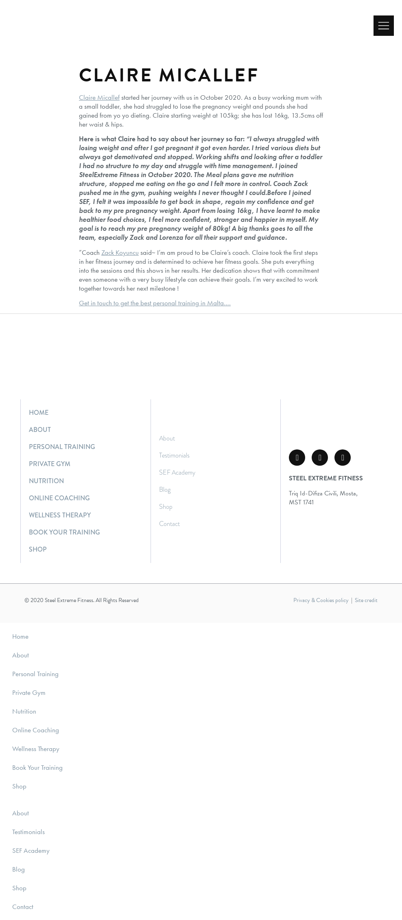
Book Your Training (64, 532)
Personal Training (62, 446)
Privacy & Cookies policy (321, 600)
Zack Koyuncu (120, 252)
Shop (38, 549)
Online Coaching (59, 498)
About (40, 429)
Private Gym (49, 464)
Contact (169, 523)
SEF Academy (177, 472)
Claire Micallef (99, 97)
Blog (164, 489)
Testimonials (174, 455)
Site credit (366, 600)
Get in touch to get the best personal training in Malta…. (155, 302)
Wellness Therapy (60, 515)
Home (38, 412)
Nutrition (46, 481)
